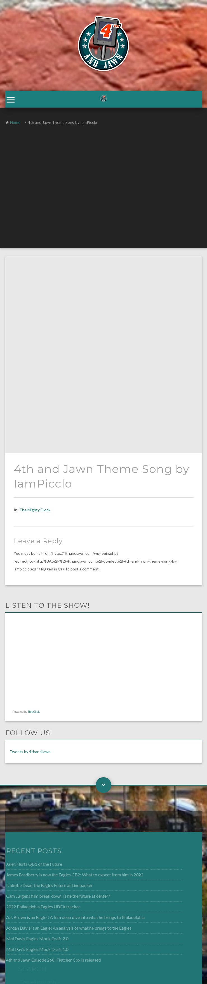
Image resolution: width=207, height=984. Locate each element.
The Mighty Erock (34, 314)
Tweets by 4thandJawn (30, 555)
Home (15, 123)
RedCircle (34, 515)
